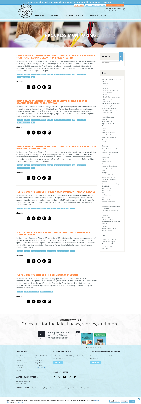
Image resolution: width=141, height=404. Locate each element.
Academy (69, 17)
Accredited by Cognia (23, 381)
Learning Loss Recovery (110, 153)
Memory (104, 170)
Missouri (104, 182)
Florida (104, 115)
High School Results (108, 124)
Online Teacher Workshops (113, 13)
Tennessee (105, 233)
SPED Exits (105, 224)
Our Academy (20, 365)
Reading (104, 204)
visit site (58, 362)
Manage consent (40, 367)
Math (103, 164)
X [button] (139, 399)
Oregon (104, 197)
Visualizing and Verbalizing (110, 244)
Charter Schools (107, 93)
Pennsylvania (106, 199)
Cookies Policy (19, 402)
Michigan (104, 173)
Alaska (104, 81)
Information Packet (41, 355)
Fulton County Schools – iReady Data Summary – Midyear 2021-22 (55, 191)
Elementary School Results (110, 110)
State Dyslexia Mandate (109, 228)
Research (94, 17)
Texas (104, 235)
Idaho (103, 130)
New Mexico (106, 186)
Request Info (39, 358)
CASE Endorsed (21, 383)
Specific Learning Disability (111, 222)
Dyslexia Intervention (109, 108)
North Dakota (106, 190)
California (105, 88)
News (103, 17)
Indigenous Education (108, 133)
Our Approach (20, 358)
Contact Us (38, 360)
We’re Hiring (39, 365)
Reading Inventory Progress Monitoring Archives (47, 388)
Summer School (107, 231)
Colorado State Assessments (111, 97)
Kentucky (105, 146)
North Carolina (106, 188)
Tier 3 (104, 237)
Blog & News (39, 363)
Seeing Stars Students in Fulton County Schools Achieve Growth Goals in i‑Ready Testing (56, 147)
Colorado (105, 95)
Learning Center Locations (113, 11)
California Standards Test (110, 90)
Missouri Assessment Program (112, 184)
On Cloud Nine (106, 195)
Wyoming (105, 248)
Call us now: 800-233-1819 (95, 7)
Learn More (107, 2)
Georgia (104, 119)
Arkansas (105, 84)
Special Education (107, 219)
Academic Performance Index (112, 79)
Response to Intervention (110, 211)
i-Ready (104, 128)
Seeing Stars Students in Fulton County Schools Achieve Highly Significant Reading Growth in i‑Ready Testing (55, 56)
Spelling (104, 226)
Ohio (103, 193)
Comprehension (107, 99)
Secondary (105, 215)
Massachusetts (106, 162)
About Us (39, 17)
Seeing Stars (106, 217)
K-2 (103, 144)
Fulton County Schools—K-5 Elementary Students (47, 274)
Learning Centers (54, 17)
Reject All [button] (124, 401)
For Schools (81, 17)
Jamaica (104, 141)
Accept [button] (132, 401)
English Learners (107, 113)
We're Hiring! (79, 7)
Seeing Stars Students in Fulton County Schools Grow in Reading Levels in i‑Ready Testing (51, 102)
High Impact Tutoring (108, 121)
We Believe (19, 355)
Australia (104, 86)
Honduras (105, 126)
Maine (104, 159)
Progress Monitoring (108, 202)
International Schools (108, 135)
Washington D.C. (107, 246)
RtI (102, 213)
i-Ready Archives (85, 388)
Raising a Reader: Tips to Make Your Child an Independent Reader (59, 335)
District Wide (106, 101)
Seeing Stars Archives (71, 388)
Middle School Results (109, 179)
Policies (18, 370)
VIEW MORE (95, 362)
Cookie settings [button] (114, 401)
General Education (108, 117)
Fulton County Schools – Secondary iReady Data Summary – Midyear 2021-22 (53, 233)
